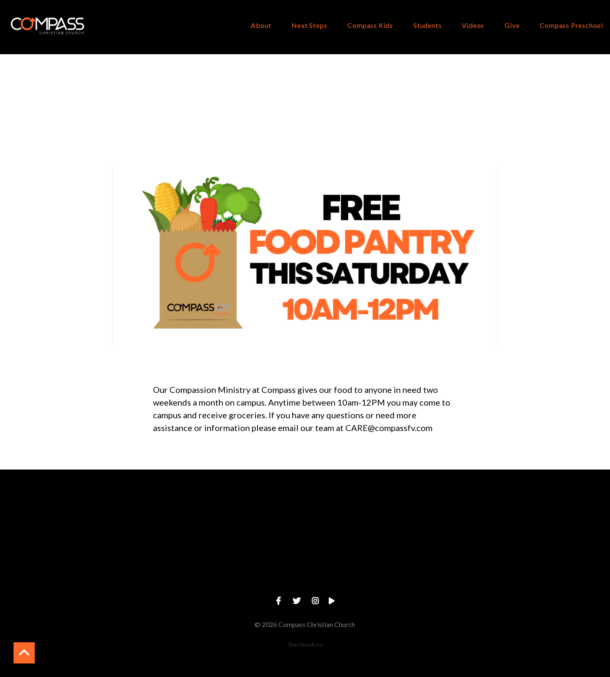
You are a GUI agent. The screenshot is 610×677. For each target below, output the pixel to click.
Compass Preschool (571, 25)
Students (427, 25)
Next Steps (309, 25)
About (261, 25)
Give (512, 25)
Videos (473, 25)
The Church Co (305, 644)
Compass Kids (370, 25)
